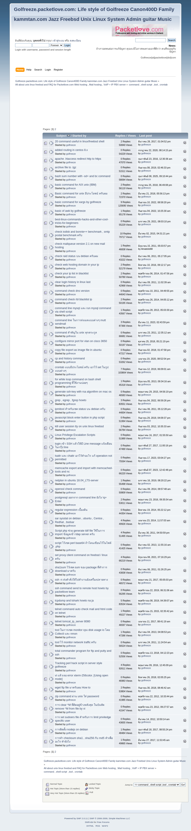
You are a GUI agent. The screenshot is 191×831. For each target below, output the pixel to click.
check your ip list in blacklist (72, 273)
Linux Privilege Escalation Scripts (75, 434)
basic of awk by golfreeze (70, 210)
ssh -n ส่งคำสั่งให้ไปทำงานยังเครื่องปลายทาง (81, 579)
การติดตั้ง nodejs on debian (71, 729)
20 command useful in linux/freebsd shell (79, 141)
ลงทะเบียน (75, 40)
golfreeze (71, 145)
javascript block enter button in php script (80, 417)
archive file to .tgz (65, 167)
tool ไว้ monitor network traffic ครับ (75, 642)
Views (132, 135)
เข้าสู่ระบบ (58, 40)
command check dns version (72, 290)
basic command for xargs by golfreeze (78, 202)
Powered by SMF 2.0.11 (76, 818)
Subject (63, 135)
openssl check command (70, 489)
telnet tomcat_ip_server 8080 (72, 621)
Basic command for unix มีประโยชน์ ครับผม (81, 193)
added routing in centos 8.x (71, 150)
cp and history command (70, 358)
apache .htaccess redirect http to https (78, 158)
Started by (79, 135)
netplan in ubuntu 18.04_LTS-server (76, 480)
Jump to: (129, 785)
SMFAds (89, 822)
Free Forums (103, 822)
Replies (120, 135)
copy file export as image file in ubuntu (78, 349)
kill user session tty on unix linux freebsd (79, 426)
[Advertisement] (95, 98)
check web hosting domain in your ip (77, 264)
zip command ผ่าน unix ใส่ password (77, 696)
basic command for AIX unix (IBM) (75, 184)
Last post (145, 135)
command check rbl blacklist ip (73, 299)
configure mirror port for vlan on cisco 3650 (81, 341)
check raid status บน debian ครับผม (76, 256)
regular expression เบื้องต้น (71, 509)
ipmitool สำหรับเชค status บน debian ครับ (80, 409)
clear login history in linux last (73, 282)
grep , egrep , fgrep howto (70, 400)
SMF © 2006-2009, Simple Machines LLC (109, 818)
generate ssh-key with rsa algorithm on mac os (83, 391)
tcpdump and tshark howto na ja (74, 600)
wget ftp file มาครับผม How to (73, 687)
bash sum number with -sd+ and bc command (83, 176)
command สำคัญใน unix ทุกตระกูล (76, 332)
